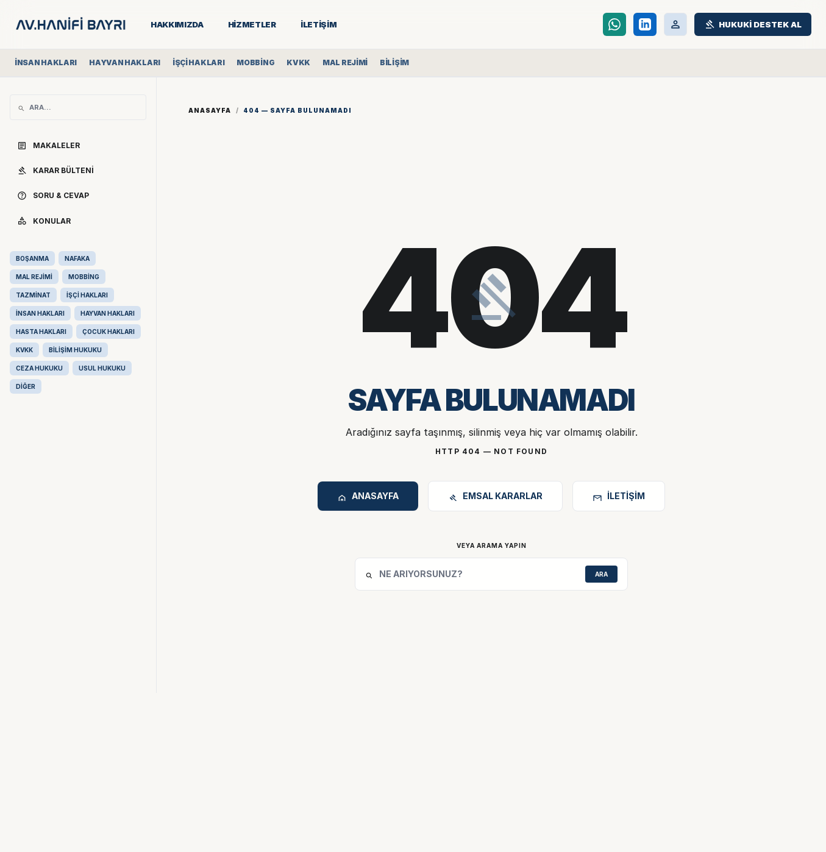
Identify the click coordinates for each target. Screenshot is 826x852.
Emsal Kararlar (495, 498)
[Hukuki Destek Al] (752, 24)
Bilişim (394, 62)
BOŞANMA (32, 258)
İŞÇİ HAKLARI (87, 295)
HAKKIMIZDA (177, 24)
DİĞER (25, 386)
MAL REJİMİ (34, 276)
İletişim (619, 498)
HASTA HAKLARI (41, 331)
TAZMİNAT (33, 295)
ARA (601, 574)
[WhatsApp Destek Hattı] (614, 24)
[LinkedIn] (645, 24)
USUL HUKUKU (102, 368)
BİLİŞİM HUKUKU (75, 349)
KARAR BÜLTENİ (55, 171)
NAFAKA (77, 258)
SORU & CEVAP (53, 196)
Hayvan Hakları (124, 62)
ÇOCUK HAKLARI (108, 331)
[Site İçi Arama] (83, 107)
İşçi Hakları (198, 62)
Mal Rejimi (345, 62)
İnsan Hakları (46, 62)
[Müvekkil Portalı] (675, 24)
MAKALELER (48, 146)
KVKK (298, 62)
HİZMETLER (252, 24)
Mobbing (255, 62)
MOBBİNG (83, 276)
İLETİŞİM (318, 24)
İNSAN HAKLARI (40, 313)
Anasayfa (209, 110)
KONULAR (44, 221)
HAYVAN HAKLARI (107, 313)
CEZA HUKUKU (39, 368)
